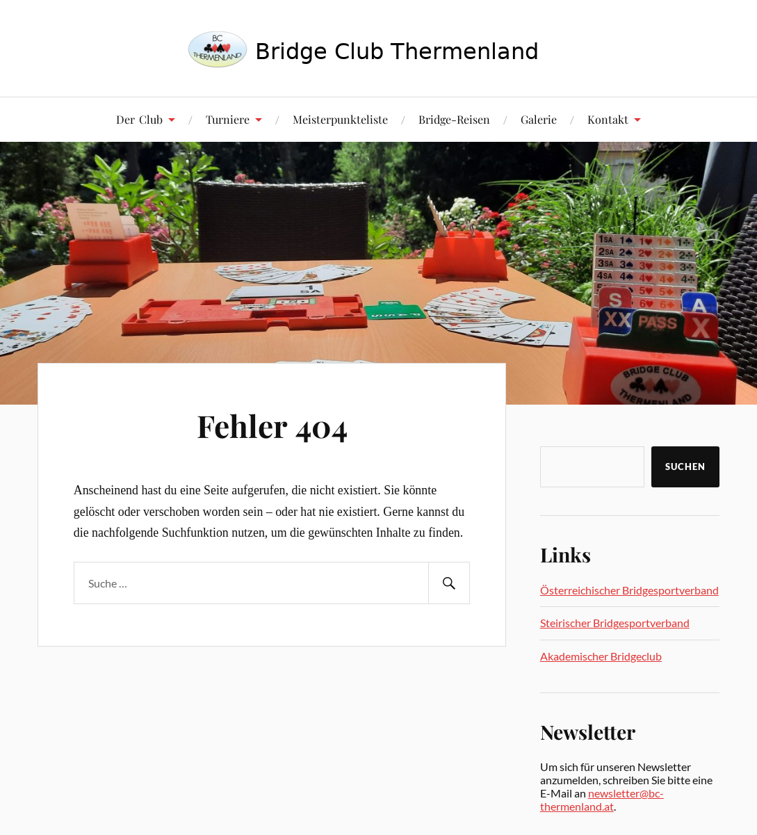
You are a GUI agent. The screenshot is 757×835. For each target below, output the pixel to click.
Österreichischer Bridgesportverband (629, 590)
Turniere (228, 119)
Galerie (539, 119)
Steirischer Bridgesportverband (615, 622)
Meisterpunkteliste (340, 119)
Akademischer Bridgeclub (601, 656)
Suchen (685, 466)
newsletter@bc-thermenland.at (602, 799)
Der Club (139, 119)
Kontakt (607, 119)
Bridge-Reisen (454, 119)
